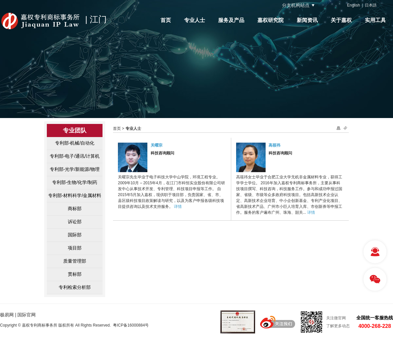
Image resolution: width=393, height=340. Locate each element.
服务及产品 (231, 20)
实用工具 (375, 20)
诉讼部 (75, 221)
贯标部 (75, 274)
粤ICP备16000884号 (131, 325)
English (353, 5)
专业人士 (194, 20)
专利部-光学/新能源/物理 (75, 169)
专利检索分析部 (75, 287)
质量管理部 (74, 261)
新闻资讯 (307, 20)
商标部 (75, 208)
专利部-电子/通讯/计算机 (75, 156)
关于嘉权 (341, 20)
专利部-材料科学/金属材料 (75, 195)
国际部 (75, 234)
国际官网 (26, 314)
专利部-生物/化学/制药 (74, 182)
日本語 (371, 5)
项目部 (75, 247)
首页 (165, 20)
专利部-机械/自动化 (75, 143)
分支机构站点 (295, 5)
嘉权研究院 (270, 20)
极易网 (7, 314)
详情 (178, 206)
